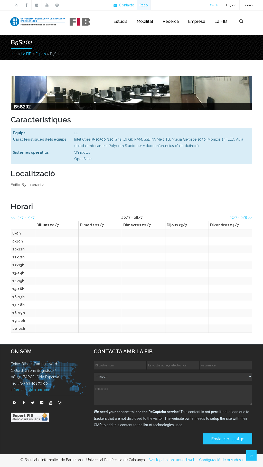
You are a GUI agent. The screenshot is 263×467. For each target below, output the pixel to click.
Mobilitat (145, 21)
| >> (240, 218)
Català (214, 5)
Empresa (196, 21)
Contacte (124, 5)
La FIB (220, 21)
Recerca (171, 21)
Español (247, 5)
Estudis (120, 21)
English (231, 5)
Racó (143, 5)
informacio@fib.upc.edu (30, 390)
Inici (14, 54)
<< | (23, 218)
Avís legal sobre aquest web (171, 460)
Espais (40, 54)
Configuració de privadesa (221, 460)
